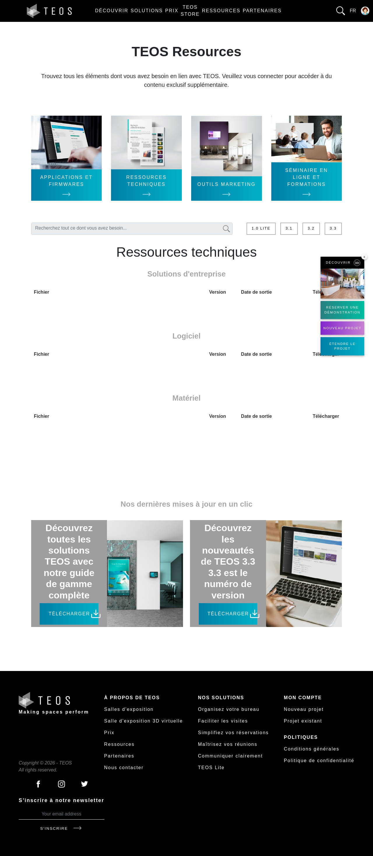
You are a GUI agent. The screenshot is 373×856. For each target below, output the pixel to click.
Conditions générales (311, 748)
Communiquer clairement (230, 755)
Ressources (221, 10)
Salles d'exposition (129, 709)
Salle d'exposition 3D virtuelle (143, 720)
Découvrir (111, 10)
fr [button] (353, 10)
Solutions (147, 10)
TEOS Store (190, 11)
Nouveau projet (304, 709)
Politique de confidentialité (319, 760)
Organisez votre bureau (228, 709)
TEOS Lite (211, 767)
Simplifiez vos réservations (233, 732)
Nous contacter (124, 767)
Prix (171, 10)
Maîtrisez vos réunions (227, 744)
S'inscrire (61, 828)
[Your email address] (61, 814)
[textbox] (126, 228)
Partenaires (262, 10)
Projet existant (303, 720)
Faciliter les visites (223, 720)
